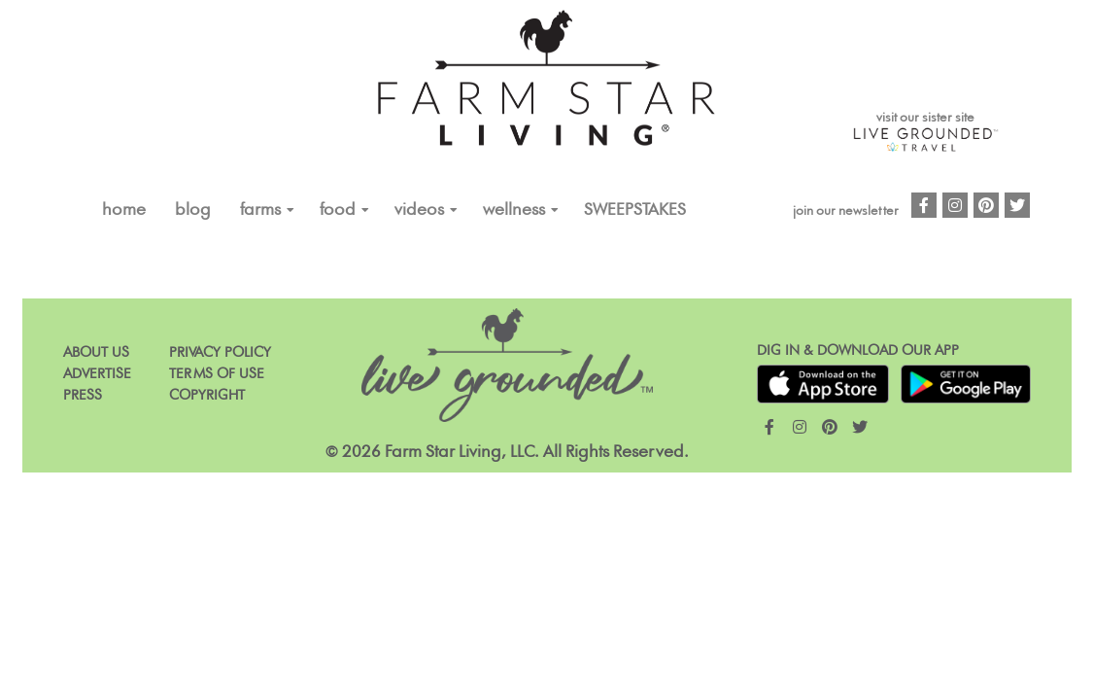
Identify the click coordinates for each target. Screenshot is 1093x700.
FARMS (260, 210)
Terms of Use (216, 374)
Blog (193, 210)
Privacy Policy (220, 352)
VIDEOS (419, 210)
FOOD (338, 210)
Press (82, 395)
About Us (96, 352)
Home (124, 210)
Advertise (97, 374)
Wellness (514, 210)
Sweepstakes (635, 210)
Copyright (207, 395)
